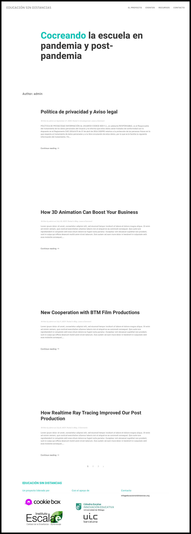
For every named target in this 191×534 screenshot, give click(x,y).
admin (51, 121)
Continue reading (48, 148)
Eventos (150, 7)
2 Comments (82, 427)
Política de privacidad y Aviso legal (79, 111)
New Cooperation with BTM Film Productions (90, 312)
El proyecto (135, 7)
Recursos (164, 7)
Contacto (179, 7)
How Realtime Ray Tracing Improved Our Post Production (91, 415)
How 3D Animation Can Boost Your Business (89, 212)
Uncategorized (85, 121)
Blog (76, 221)
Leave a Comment (97, 121)
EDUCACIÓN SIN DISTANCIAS (28, 7)
